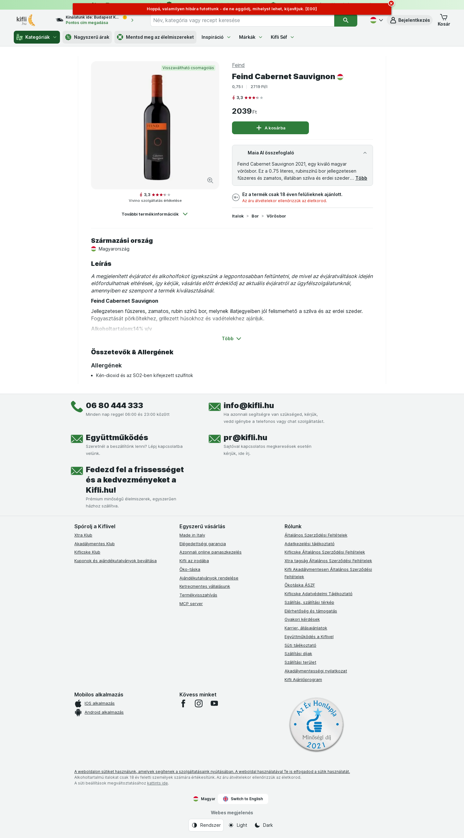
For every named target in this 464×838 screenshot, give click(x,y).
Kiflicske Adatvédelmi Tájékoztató (318, 593)
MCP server (191, 603)
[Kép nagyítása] (210, 180)
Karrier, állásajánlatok (306, 627)
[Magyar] (376, 20)
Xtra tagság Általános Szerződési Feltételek (328, 560)
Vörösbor (276, 215)
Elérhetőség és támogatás (311, 610)
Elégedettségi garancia (202, 543)
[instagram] (199, 703)
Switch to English (243, 798)
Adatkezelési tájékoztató (310, 543)
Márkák (251, 37)
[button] (410, 20)
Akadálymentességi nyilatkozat (316, 670)
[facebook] (183, 703)
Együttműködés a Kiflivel (309, 636)
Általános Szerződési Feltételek (316, 535)
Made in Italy (192, 535)
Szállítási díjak (298, 653)
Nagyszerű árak (87, 37)
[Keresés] (345, 20)
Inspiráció (216, 37)
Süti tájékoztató (300, 645)
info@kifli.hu (249, 405)
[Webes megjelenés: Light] (237, 825)
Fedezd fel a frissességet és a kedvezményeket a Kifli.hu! (135, 480)
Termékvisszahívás (198, 594)
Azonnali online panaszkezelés (210, 552)
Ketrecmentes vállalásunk (204, 586)
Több (361, 178)
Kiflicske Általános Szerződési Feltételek (325, 552)
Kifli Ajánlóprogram (303, 679)
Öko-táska (189, 569)
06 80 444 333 (114, 405)
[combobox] (242, 20)
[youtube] (214, 703)
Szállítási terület (300, 662)
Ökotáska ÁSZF (300, 584)
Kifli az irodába (194, 560)
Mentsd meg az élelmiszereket (155, 37)
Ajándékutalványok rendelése (208, 577)
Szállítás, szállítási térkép (309, 602)
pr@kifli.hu (245, 437)
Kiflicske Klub (87, 552)
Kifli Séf (283, 37)
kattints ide (157, 783)
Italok (238, 215)
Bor (255, 215)
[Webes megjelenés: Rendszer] (206, 825)
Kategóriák (36, 37)
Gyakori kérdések (302, 619)
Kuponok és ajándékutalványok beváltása (115, 560)
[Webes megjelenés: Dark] (263, 825)
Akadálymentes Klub (94, 543)
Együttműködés (117, 437)
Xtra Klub (83, 535)
